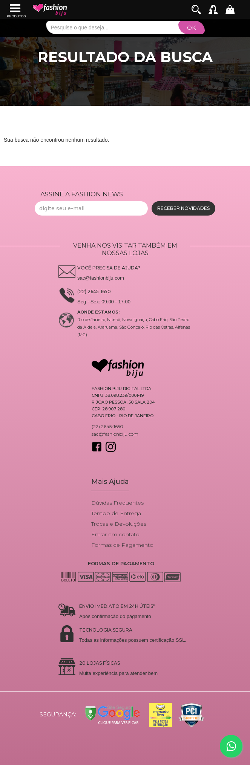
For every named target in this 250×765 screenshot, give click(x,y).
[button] (16, 9)
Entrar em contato (115, 534)
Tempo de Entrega (116, 513)
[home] (50, 10)
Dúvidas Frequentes (117, 502)
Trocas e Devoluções (118, 523)
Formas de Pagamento (122, 545)
